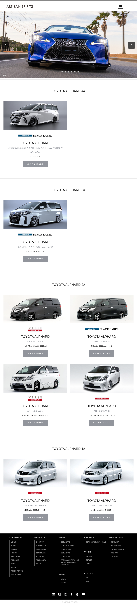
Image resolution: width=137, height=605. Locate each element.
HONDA (14, 553)
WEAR (38, 564)
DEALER (89, 560)
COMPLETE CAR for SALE (96, 542)
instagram (65, 594)
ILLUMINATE (40, 553)
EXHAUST (39, 542)
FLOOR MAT (40, 556)
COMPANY (115, 542)
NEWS (63, 579)
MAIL (88, 582)
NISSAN (14, 549)
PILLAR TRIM (41, 549)
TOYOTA (14, 546)
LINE (59, 594)
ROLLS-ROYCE (17, 571)
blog (77, 594)
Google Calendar (53, 594)
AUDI (13, 564)
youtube (83, 594)
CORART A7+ (66, 549)
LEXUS (13, 542)
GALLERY (89, 556)
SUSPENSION (41, 546)
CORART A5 (65, 556)
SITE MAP (114, 553)
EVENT (63, 583)
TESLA (13, 567)
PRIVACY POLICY (117, 549)
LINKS (88, 564)
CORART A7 (65, 542)
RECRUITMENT (116, 546)
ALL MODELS (16, 575)
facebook (71, 594)
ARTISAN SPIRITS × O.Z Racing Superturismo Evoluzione (70, 562)
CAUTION (114, 556)
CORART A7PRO (67, 546)
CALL (88, 578)
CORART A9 (65, 553)
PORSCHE (15, 560)
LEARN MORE (35, 164)
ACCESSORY (41, 560)
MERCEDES (15, 556)
